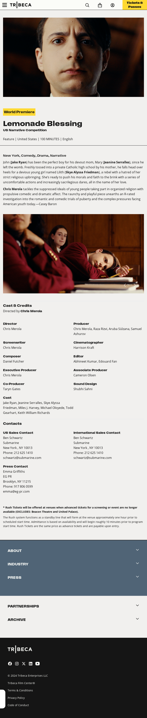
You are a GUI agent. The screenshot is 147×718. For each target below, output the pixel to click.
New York (11, 155)
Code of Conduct (18, 705)
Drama (42, 155)
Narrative (58, 155)
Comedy (28, 155)
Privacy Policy (16, 698)
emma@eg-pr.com (16, 491)
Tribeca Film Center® (21, 683)
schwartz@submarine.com (22, 458)
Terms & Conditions (20, 690)
